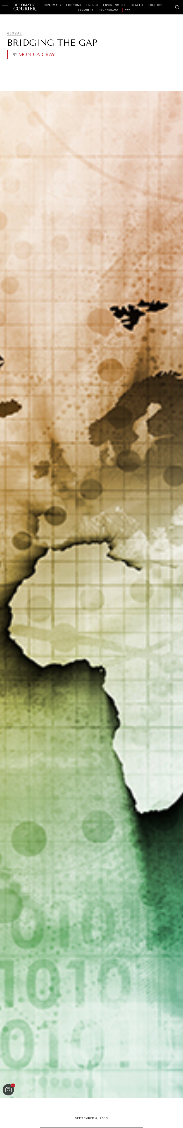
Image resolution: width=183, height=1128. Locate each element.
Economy (74, 5)
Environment (114, 5)
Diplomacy (52, 5)
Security (85, 9)
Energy (92, 5)
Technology (108, 9)
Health (137, 5)
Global (14, 33)
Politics (155, 5)
